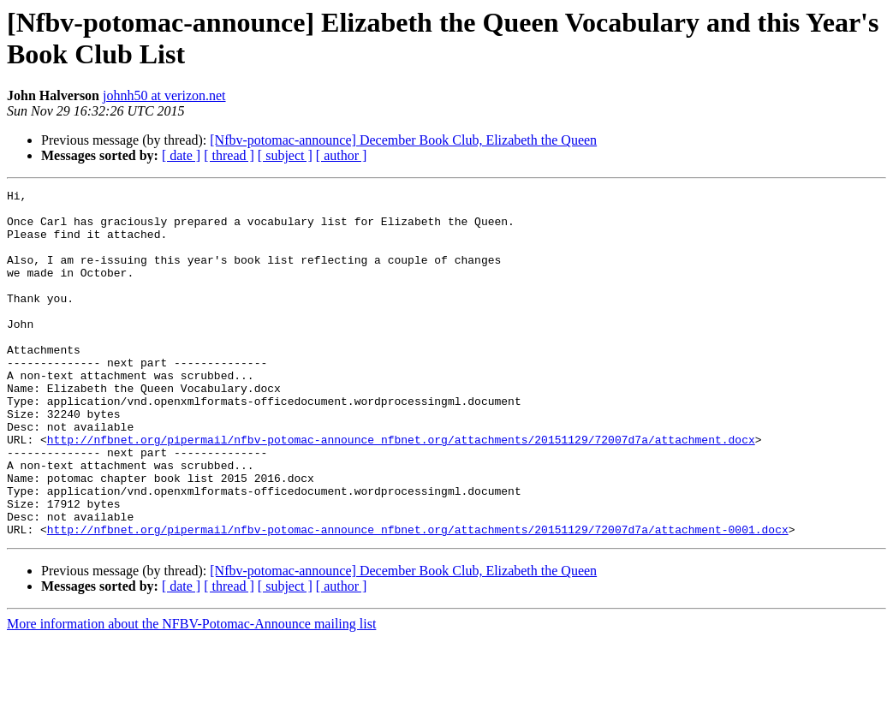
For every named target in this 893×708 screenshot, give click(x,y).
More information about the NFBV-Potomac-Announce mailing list (191, 693)
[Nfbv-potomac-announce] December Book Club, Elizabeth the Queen (403, 140)
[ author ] (341, 155)
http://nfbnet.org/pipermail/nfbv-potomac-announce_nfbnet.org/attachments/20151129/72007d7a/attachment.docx (401, 490)
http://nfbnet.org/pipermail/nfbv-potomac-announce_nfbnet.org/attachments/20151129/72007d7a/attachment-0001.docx (418, 598)
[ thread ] (229, 155)
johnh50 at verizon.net (164, 95)
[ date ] (181, 155)
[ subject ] (285, 155)
